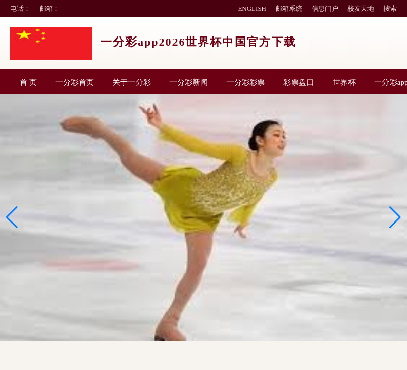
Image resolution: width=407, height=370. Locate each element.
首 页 (28, 82)
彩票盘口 (298, 82)
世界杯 (344, 82)
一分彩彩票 (245, 82)
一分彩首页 (74, 82)
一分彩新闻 (188, 82)
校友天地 (360, 8)
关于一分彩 (131, 82)
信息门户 (325, 8)
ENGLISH (252, 8)
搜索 (390, 8)
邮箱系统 (289, 8)
